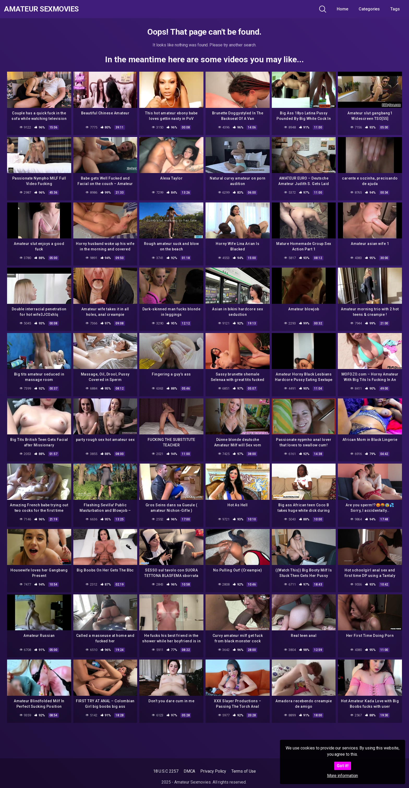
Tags (395, 9)
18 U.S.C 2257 (165, 771)
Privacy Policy (213, 771)
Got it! (342, 765)
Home (342, 9)
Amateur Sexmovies (41, 9)
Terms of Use (243, 771)
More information (342, 775)
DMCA (189, 771)
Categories (369, 9)
